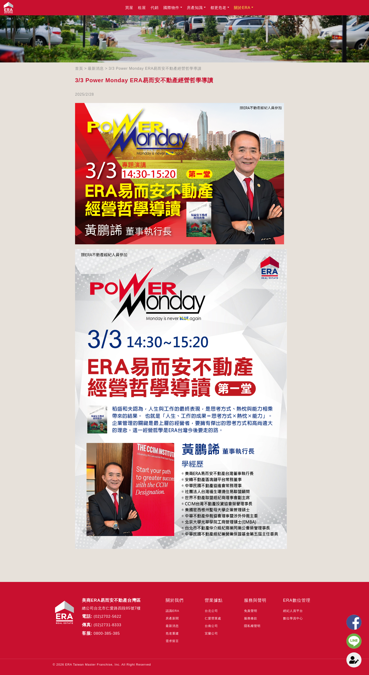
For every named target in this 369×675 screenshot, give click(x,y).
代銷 (155, 8)
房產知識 (195, 8)
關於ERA (242, 8)
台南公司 (211, 626)
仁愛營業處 (213, 618)
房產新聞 (172, 618)
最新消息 (96, 68)
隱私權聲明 (252, 626)
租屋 (142, 8)
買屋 (129, 8)
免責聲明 (250, 611)
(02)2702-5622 (107, 616)
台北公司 (211, 611)
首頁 (79, 68)
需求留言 (172, 641)
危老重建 (172, 633)
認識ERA (172, 611)
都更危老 (218, 8)
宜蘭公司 (211, 633)
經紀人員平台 (293, 611)
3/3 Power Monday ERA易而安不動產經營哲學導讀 (155, 68)
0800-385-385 (107, 633)
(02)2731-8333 (107, 625)
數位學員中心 (293, 618)
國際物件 (171, 8)
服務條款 (250, 618)
